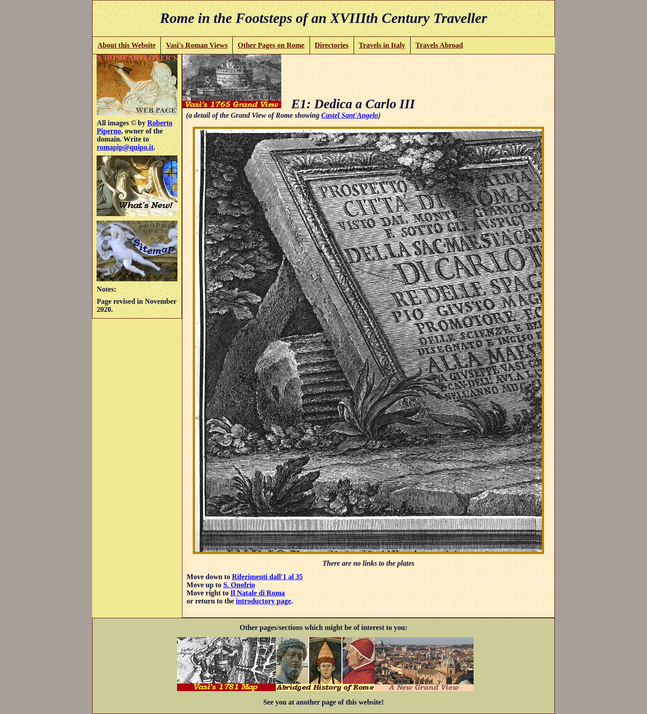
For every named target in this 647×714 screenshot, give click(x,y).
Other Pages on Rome (271, 45)
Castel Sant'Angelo (349, 115)
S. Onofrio (239, 585)
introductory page (263, 601)
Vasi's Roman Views (196, 45)
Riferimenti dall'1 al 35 (267, 577)
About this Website (126, 45)
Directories (331, 45)
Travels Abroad (439, 45)
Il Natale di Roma (257, 593)
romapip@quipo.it (125, 147)
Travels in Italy (382, 45)
